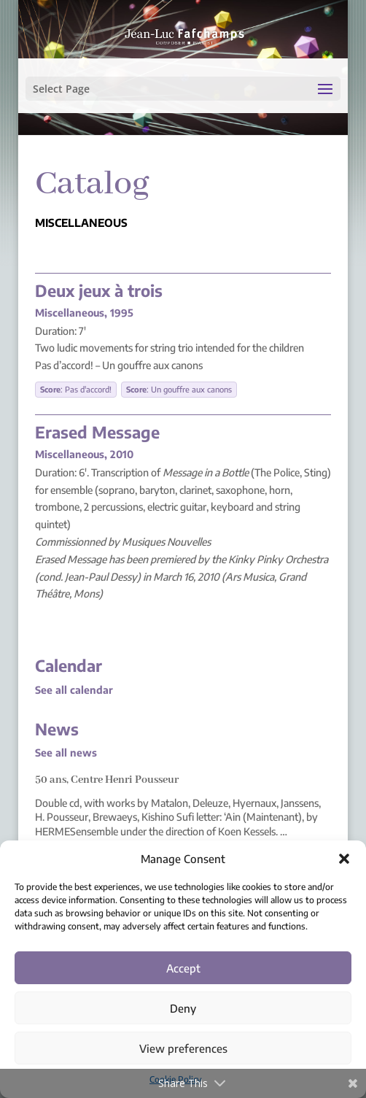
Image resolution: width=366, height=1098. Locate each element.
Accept (183, 968)
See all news (66, 752)
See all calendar (74, 690)
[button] (344, 858)
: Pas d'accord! (76, 389)
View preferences (183, 1048)
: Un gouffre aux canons (179, 389)
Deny (183, 1008)
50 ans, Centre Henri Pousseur (107, 779)
